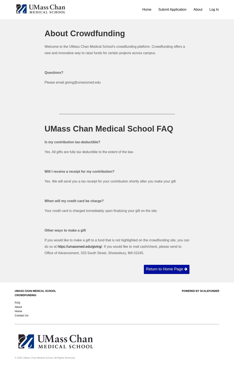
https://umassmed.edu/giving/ (80, 246)
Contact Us (21, 315)
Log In (214, 9)
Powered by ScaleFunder (200, 291)
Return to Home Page (166, 269)
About (198, 9)
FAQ (17, 302)
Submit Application (172, 9)
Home (147, 9)
